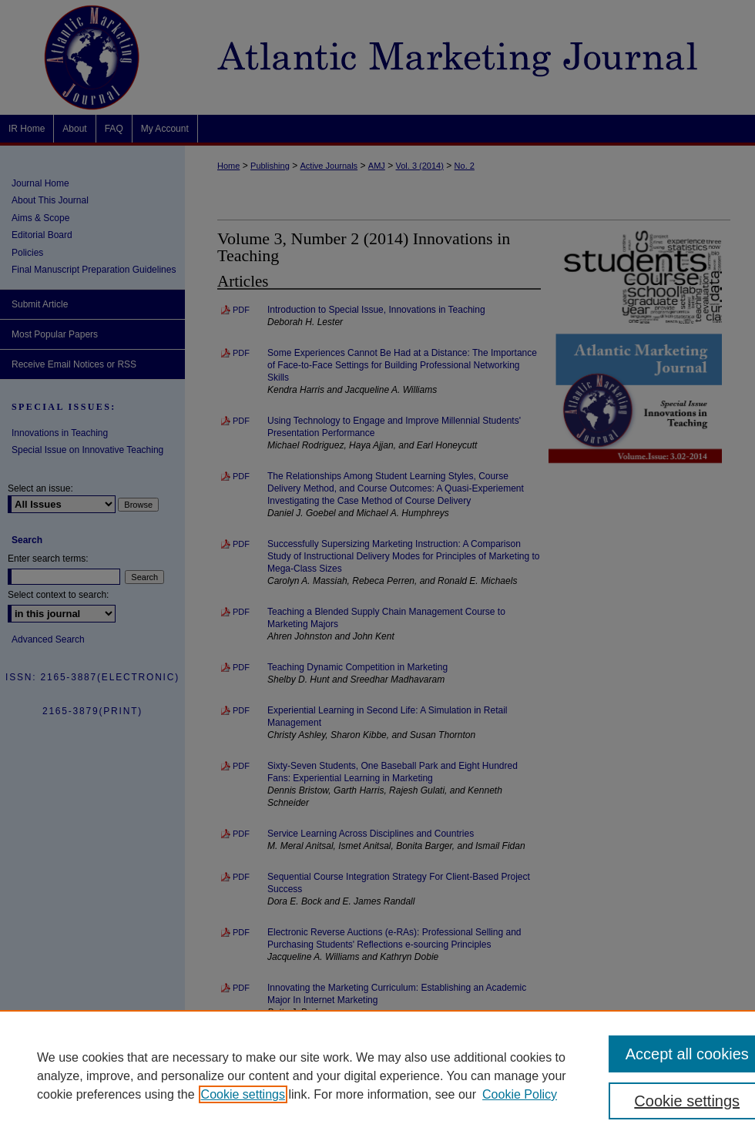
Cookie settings (243, 1094)
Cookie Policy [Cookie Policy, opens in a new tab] (519, 1094)
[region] (377, 1075)
